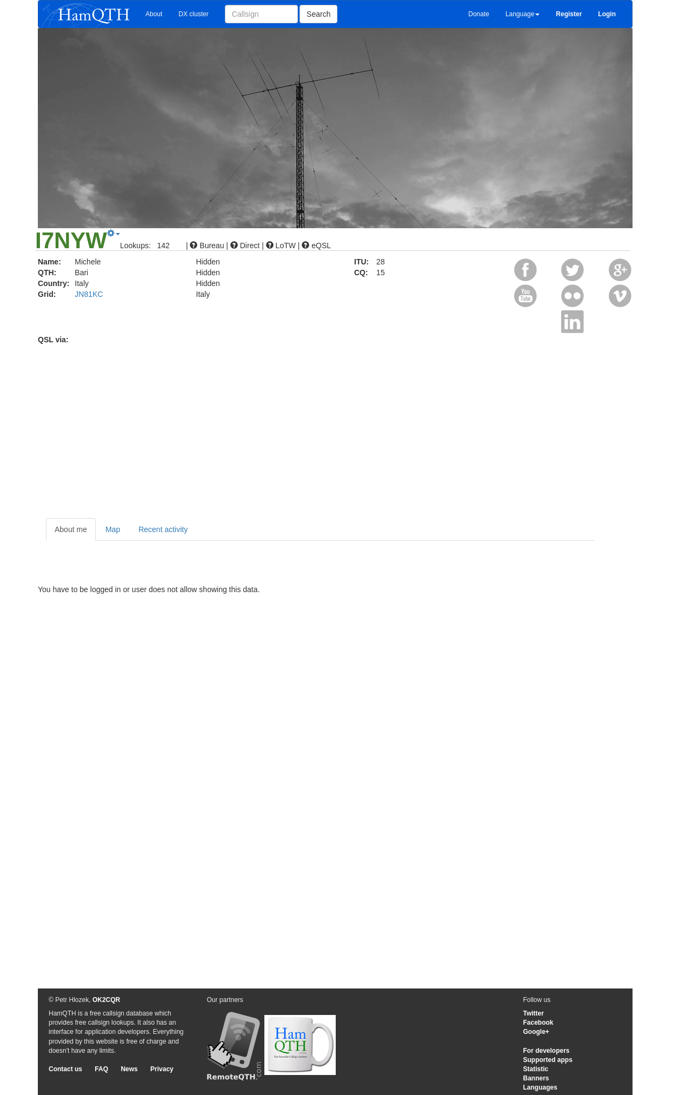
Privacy (162, 1069)
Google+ (536, 1032)
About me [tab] (71, 529)
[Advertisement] (346, 426)
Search (318, 14)
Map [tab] (112, 529)
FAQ (101, 1069)
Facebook (538, 1022)
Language (522, 14)
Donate (478, 14)
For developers (546, 1050)
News (129, 1069)
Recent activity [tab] (163, 529)
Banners (536, 1078)
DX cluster (193, 14)
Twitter (533, 1013)
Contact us (65, 1069)
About (153, 14)
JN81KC (89, 294)
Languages (540, 1087)
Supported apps (548, 1060)
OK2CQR (106, 1000)
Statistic (536, 1069)
